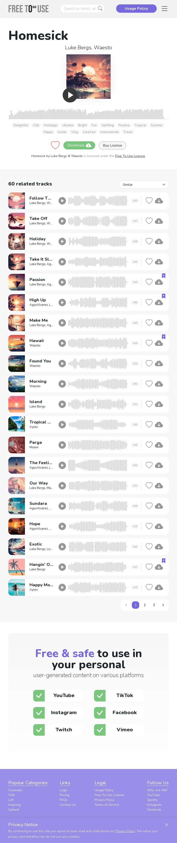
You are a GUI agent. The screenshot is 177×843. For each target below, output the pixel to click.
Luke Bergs (78, 47)
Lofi (11, 800)
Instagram (154, 805)
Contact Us (68, 805)
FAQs (64, 800)
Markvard (53, 488)
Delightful (21, 125)
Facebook (154, 809)
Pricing (64, 795)
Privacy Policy (104, 800)
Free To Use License (130, 156)
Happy (48, 132)
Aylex (34, 427)
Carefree (89, 132)
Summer (157, 125)
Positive (124, 125)
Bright (82, 125)
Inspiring (14, 805)
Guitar (62, 132)
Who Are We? (157, 790)
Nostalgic (51, 125)
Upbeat (13, 809)
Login (64, 790)
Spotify (152, 800)
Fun (94, 125)
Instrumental (109, 132)
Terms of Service (106, 805)
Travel (128, 132)
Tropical (140, 125)
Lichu (50, 549)
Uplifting (107, 125)
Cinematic (15, 790)
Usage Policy (103, 790)
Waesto (103, 47)
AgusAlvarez (39, 305)
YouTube (153, 795)
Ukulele (68, 125)
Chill (36, 125)
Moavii (34, 447)
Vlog (74, 132)
